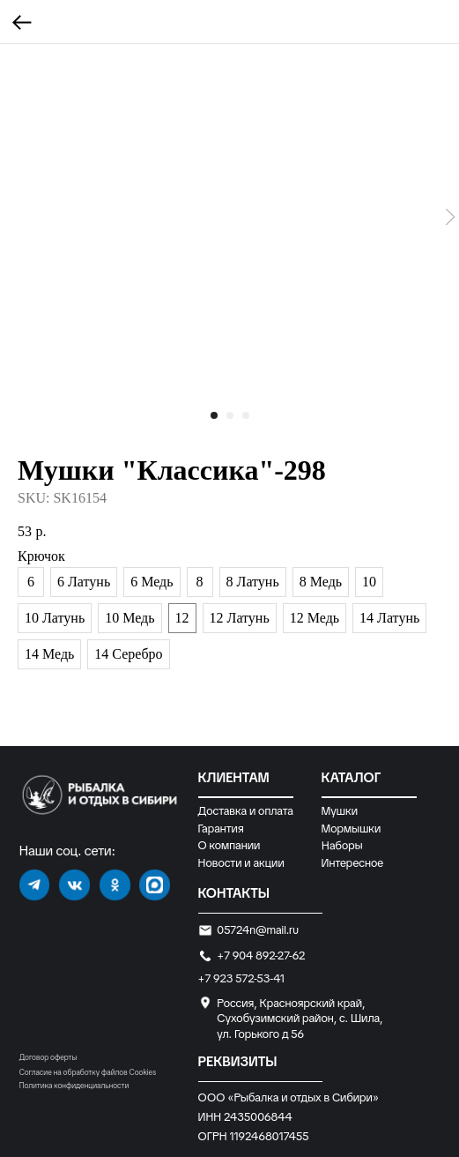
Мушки (340, 810)
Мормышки (351, 828)
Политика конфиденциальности (74, 1085)
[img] (34, 885)
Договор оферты (48, 1057)
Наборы (341, 846)
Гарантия (221, 828)
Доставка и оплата (245, 810)
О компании (229, 845)
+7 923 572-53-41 (241, 978)
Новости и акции (241, 862)
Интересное (353, 862)
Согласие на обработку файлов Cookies (87, 1072)
